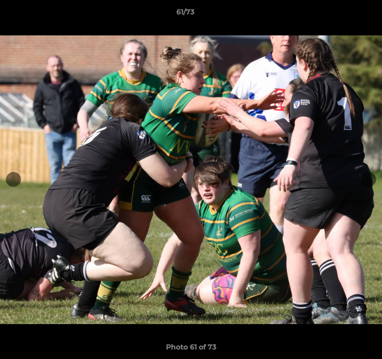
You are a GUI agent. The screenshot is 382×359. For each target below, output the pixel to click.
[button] (346, 14)
